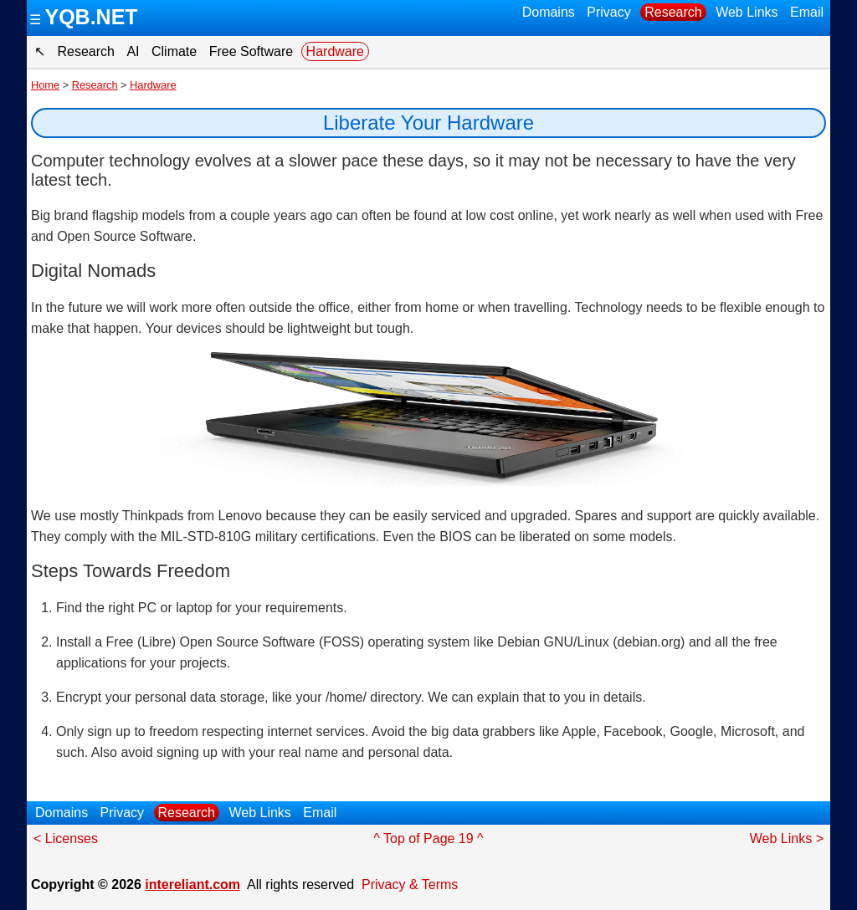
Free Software (251, 51)
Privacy (608, 12)
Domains (548, 12)
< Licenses (65, 838)
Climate (174, 51)
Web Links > (787, 838)
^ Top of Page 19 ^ (428, 838)
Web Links (746, 12)
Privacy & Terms (410, 884)
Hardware (335, 51)
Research (672, 12)
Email (807, 12)
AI (132, 51)
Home (45, 85)
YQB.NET (90, 16)
